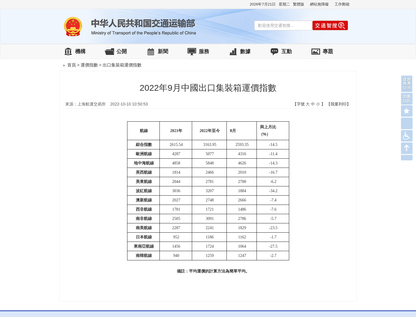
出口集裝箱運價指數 (122, 64)
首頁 (71, 64)
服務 (204, 51)
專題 (328, 51)
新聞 (163, 51)
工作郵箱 (342, 4)
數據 (245, 51)
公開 (121, 51)
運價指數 (89, 64)
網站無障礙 (319, 4)
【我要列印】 (338, 104)
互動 (286, 51)
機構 (80, 51)
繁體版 (298, 4)
